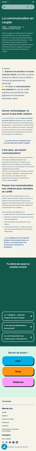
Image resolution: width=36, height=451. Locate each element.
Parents (5, 415)
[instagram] (6, 442)
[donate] (4, 447)
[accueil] (8, 401)
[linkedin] (17, 442)
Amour (4, 27)
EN (33, 2)
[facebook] (3, 442)
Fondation (5, 422)
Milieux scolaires (8, 419)
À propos (5, 425)
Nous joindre (6, 438)
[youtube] (10, 442)
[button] (5, 2)
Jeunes (4, 412)
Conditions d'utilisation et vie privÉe (10, 430)
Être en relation (15, 27)
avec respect (13, 180)
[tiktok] (13, 442)
